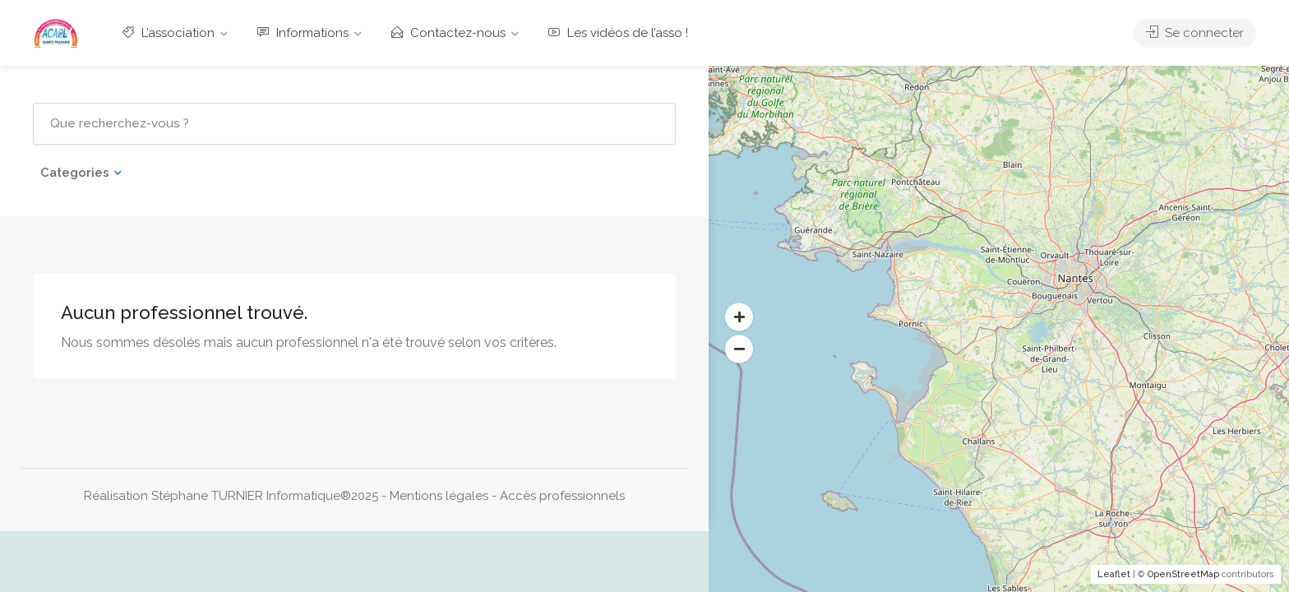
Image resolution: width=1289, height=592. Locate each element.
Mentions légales (439, 495)
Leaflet (1113, 574)
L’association (168, 32)
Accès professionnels (562, 495)
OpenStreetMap (1183, 574)
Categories (74, 172)
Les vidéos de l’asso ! (618, 32)
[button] (739, 317)
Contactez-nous (448, 32)
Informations (303, 32)
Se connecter (1195, 32)
